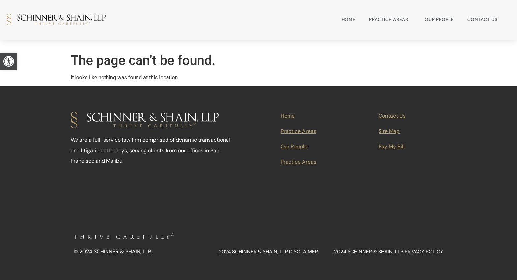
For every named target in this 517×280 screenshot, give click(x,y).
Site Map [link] (389, 131)
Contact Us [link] (482, 19)
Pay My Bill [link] (392, 146)
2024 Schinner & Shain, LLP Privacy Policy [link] (388, 251)
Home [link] (349, 19)
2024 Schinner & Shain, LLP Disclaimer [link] (268, 251)
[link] (8, 61)
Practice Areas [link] (390, 19)
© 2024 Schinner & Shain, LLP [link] (112, 251)
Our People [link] (439, 19)
